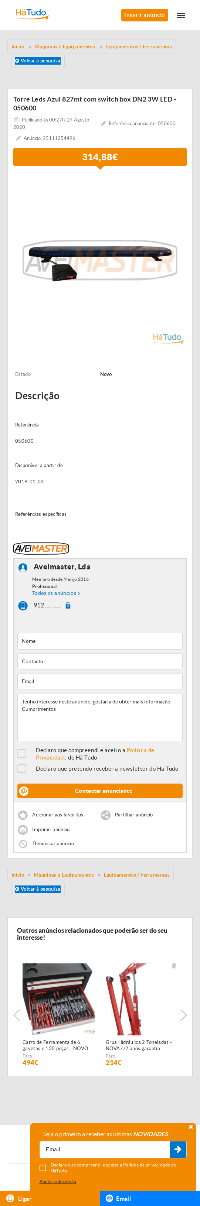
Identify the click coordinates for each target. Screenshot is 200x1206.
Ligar (19, 1198)
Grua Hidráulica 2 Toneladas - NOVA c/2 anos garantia (139, 1045)
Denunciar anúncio (53, 843)
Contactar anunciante (103, 791)
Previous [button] (16, 1015)
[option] (100, 260)
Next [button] (183, 1015)
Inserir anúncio (144, 15)
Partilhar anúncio (134, 815)
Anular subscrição (58, 1181)
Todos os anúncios (54, 593)
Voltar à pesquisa (38, 61)
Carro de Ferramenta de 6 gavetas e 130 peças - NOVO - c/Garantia (57, 1045)
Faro (27, 1055)
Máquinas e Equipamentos (64, 875)
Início (17, 875)
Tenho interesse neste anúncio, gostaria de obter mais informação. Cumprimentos (100, 717)
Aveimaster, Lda (62, 567)
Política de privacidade (146, 1164)
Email (118, 1198)
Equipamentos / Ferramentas (137, 875)
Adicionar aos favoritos (57, 815)
